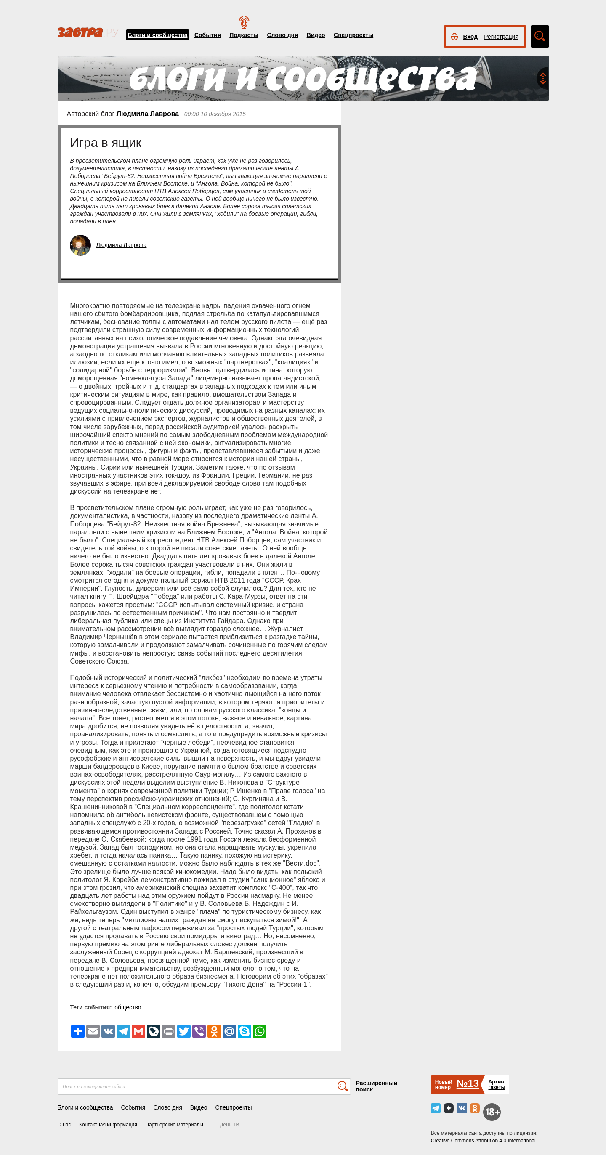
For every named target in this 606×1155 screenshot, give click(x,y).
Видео (316, 35)
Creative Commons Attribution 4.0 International (483, 1141)
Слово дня (282, 35)
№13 (468, 1083)
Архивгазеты (496, 1084)
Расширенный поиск (377, 1086)
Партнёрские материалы (174, 1125)
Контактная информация (108, 1125)
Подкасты (243, 35)
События (207, 35)
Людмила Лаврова (148, 113)
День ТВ (229, 1125)
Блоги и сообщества (158, 35)
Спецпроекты (353, 35)
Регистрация (501, 36)
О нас (64, 1125)
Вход (470, 36)
